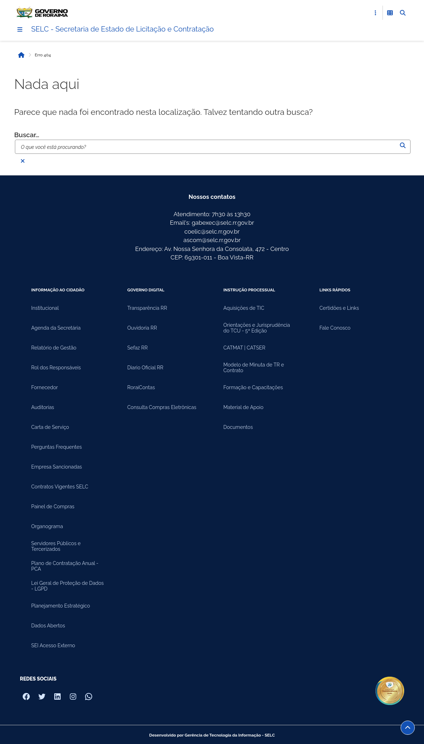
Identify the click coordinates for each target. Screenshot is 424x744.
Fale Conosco (335, 328)
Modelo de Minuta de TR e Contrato (253, 367)
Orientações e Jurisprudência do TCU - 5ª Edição (256, 328)
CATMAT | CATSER (244, 348)
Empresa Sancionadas (56, 467)
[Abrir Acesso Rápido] (375, 12)
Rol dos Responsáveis (56, 367)
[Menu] (20, 29)
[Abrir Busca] (403, 13)
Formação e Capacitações (253, 387)
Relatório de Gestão (53, 348)
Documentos (238, 427)
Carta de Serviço (50, 427)
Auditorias (42, 407)
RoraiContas (141, 387)
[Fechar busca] (23, 161)
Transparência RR (147, 308)
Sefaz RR (137, 348)
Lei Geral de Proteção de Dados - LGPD (67, 586)
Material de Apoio (243, 407)
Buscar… (26, 135)
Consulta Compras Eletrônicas (161, 407)
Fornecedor (44, 387)
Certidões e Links (339, 308)
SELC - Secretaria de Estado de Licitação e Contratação (122, 29)
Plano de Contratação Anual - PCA (64, 566)
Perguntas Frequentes (56, 447)
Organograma (47, 526)
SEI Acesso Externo (53, 645)
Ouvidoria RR (142, 328)
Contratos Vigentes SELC (59, 487)
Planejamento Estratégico (60, 606)
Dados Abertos (48, 625)
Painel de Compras (52, 506)
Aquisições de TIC (243, 308)
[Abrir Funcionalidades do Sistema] (390, 12)
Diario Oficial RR (145, 367)
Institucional (45, 308)
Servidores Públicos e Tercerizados (55, 546)
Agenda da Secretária (55, 328)
